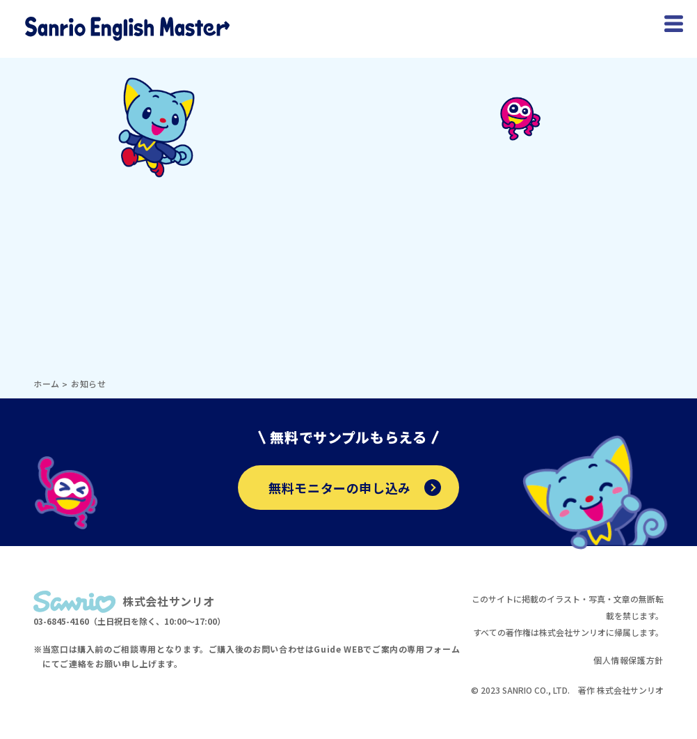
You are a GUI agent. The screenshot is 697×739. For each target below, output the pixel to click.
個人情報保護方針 (628, 660)
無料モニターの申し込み (355, 488)
